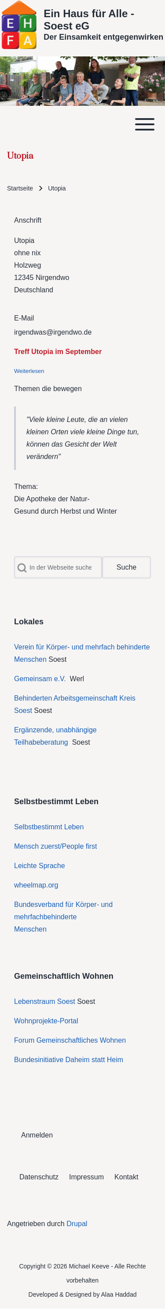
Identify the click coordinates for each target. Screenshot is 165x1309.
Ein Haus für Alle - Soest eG (89, 19)
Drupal (76, 1223)
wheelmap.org (36, 885)
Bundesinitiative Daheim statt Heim (68, 1059)
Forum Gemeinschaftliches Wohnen (70, 1040)
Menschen (30, 929)
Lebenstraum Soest (44, 1001)
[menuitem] (37, 1135)
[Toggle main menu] (82, 124)
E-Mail (24, 318)
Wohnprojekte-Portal (46, 1021)
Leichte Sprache (39, 865)
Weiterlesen (29, 371)
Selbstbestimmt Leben (49, 827)
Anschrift (27, 220)
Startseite (20, 188)
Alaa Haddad (119, 1294)
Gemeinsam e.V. (40, 678)
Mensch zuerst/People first (55, 846)
